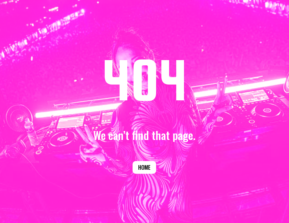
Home (144, 167)
